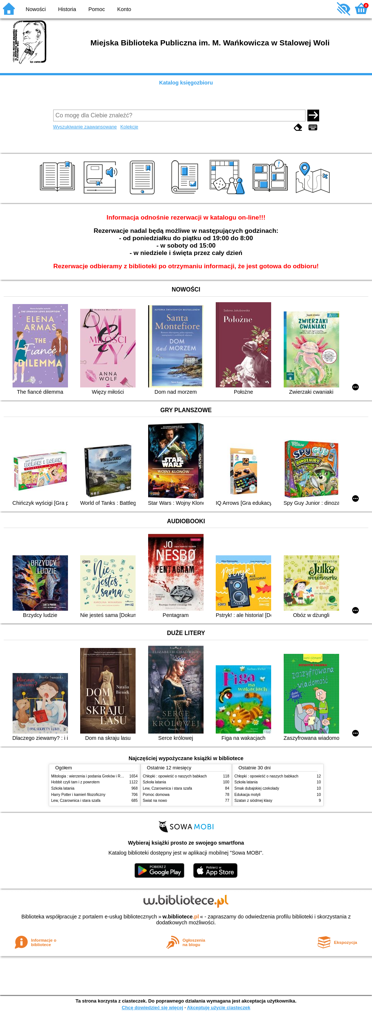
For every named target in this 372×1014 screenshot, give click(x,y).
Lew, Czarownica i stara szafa (75, 801)
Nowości (36, 9)
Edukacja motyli (248, 795)
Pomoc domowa (156, 795)
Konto (124, 9)
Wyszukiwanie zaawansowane (85, 127)
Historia (67, 9)
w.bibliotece (181, 917)
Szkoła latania (63, 788)
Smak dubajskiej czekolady (257, 788)
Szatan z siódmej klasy (254, 801)
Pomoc (96, 9)
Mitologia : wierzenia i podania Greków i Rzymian (92, 776)
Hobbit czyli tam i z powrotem (75, 782)
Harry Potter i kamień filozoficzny (78, 795)
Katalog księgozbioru (186, 83)
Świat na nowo (155, 801)
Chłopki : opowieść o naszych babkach (175, 776)
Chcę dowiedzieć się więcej (152, 1007)
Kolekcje (129, 127)
